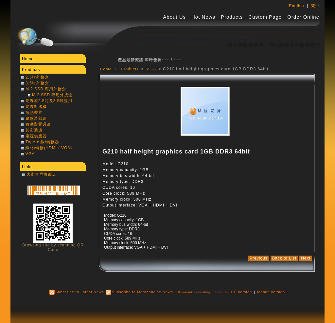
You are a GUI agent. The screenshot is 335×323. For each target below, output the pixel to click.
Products (232, 17)
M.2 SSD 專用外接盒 (46, 89)
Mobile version (271, 292)
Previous (259, 258)
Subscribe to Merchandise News (142, 292)
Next (305, 258)
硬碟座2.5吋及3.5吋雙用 (49, 101)
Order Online (303, 17)
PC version (241, 292)
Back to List (284, 258)
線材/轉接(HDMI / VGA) (49, 148)
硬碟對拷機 (36, 106)
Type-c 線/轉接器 (42, 142)
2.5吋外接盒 (37, 77)
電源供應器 (36, 136)
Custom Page (265, 17)
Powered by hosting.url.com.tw (203, 292)
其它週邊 (34, 130)
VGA (152, 68)
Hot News (203, 17)
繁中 (315, 6)
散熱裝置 (34, 112)
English (296, 6)
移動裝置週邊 (38, 124)
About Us (174, 17)
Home (106, 68)
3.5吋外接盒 (37, 83)
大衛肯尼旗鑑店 (41, 174)
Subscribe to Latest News (79, 292)
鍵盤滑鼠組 (36, 118)
